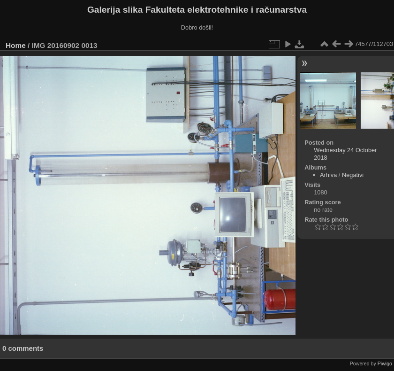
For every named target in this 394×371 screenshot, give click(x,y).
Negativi (353, 174)
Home (16, 45)
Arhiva (328, 174)
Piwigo (385, 363)
